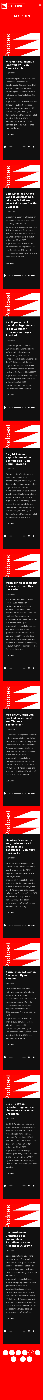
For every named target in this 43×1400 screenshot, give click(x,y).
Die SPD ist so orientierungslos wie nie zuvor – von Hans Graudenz (20, 1108)
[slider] (34, 149)
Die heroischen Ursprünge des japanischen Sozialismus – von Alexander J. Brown (19, 1239)
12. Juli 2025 (10, 594)
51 (23, 1359)
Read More (10, 134)
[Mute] (29, 147)
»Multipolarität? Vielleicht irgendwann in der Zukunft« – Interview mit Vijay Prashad (20, 329)
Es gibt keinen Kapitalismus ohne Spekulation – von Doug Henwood (18, 459)
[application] (21, 146)
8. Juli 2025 (10, 1118)
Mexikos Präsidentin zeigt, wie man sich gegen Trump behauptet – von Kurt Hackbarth (20, 847)
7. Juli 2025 (10, 1250)
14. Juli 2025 (10, 340)
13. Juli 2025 (10, 469)
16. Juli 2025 (10, 73)
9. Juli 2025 (10, 983)
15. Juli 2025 (10, 212)
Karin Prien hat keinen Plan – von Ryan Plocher (21, 975)
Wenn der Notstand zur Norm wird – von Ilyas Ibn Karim (21, 586)
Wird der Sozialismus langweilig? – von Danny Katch (20, 65)
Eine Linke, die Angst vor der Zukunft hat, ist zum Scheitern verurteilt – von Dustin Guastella (21, 200)
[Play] (5, 147)
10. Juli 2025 (10, 858)
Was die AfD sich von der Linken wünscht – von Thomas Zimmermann (20, 719)
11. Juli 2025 (10, 729)
